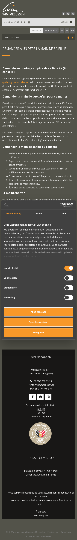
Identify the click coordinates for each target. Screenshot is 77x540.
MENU (67, 22)
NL (62, 30)
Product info (53, 532)
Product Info (12, 37)
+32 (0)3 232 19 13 (15, 22)
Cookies (41, 408)
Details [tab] (38, 213)
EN (72, 30)
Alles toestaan (38, 311)
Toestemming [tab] (13, 213)
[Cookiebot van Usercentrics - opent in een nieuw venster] (59, 205)
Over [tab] (63, 213)
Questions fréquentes (41, 416)
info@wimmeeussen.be (42, 384)
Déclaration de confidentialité (41, 405)
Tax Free (40, 412)
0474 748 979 (45, 388)
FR (67, 30)
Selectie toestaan (38, 322)
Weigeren (38, 332)
